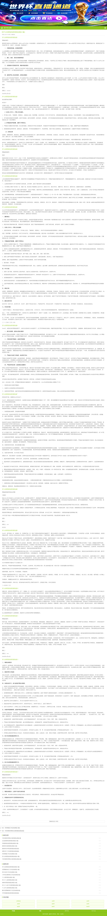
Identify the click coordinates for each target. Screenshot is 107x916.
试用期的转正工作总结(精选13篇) (11, 869)
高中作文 (67, 910)
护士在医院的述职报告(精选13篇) (11, 856)
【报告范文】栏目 (53, 821)
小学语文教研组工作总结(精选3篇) (11, 874)
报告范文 (13, 34)
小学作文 (18, 901)
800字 (53, 906)
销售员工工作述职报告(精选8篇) (10, 851)
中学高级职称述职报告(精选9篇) (10, 893)
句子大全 (94, 910)
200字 (87, 901)
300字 (18, 903)
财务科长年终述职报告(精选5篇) (10, 848)
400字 (53, 903)
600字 (18, 906)
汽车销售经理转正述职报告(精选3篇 (11, 838)
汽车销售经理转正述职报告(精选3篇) (14, 830)
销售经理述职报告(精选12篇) (9, 882)
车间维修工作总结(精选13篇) (12, 827)
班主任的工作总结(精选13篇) (9, 872)
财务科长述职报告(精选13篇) (9, 846)
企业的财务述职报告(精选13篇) (10, 840)
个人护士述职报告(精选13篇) (9, 887)
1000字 (88, 906)
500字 (87, 903)
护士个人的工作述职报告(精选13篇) (11, 885)
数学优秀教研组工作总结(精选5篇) (11, 890)
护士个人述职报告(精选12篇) (9, 880)
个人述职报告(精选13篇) (8, 877)
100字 (53, 901)
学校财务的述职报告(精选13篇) (10, 843)
